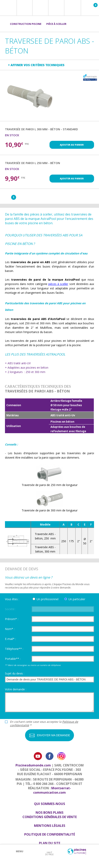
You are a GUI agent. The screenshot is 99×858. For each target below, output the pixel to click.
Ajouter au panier (72, 144)
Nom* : (10, 629)
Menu (19, 851)
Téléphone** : (14, 649)
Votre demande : (15, 689)
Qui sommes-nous (49, 804)
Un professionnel (47, 599)
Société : (10, 609)
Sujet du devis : (14, 673)
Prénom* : (11, 619)
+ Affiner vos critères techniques (36, 65)
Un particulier (76, 599)
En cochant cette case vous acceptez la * (44, 723)
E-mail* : (10, 639)
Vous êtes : (12, 599)
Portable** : (12, 659)
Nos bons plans (49, 812)
